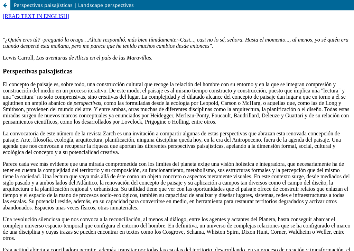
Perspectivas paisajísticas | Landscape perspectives (74, 5)
